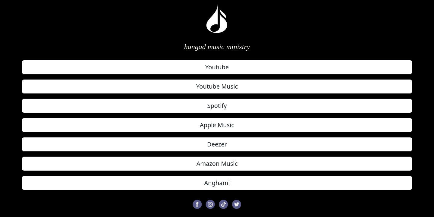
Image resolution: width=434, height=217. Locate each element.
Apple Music (217, 125)
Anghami (217, 183)
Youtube (217, 67)
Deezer (217, 144)
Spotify (217, 106)
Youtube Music (217, 86)
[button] (197, 203)
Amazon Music (217, 163)
